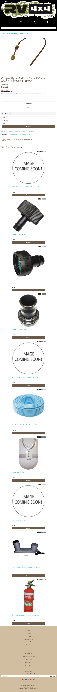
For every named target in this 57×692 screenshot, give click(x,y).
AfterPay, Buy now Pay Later (28, 656)
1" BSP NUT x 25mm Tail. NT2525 (20, 329)
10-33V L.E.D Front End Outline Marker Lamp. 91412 (25, 377)
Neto (33, 689)
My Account (28, 633)
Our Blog (28, 648)
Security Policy (28, 669)
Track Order (28, 636)
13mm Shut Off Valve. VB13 (19, 520)
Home (3, 33)
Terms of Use (28, 659)
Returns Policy (28, 665)
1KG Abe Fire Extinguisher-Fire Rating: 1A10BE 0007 (25, 615)
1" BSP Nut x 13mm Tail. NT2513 (20, 234)
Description (5, 134)
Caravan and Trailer (24, 33)
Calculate (28, 126)
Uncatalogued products (12, 33)
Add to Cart (28, 290)
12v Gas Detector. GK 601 (18, 472)
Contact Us (28, 651)
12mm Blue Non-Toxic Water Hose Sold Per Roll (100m (25, 424)
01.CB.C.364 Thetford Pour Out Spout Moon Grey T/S (25, 186)
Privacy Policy (28, 662)
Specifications (13, 134)
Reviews (25, 134)
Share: (5, 84)
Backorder (28, 103)
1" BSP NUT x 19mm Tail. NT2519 (20, 282)
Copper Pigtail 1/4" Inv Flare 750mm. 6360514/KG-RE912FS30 (18, 35)
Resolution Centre (28, 639)
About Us (28, 644)
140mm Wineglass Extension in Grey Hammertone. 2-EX (26, 567)
